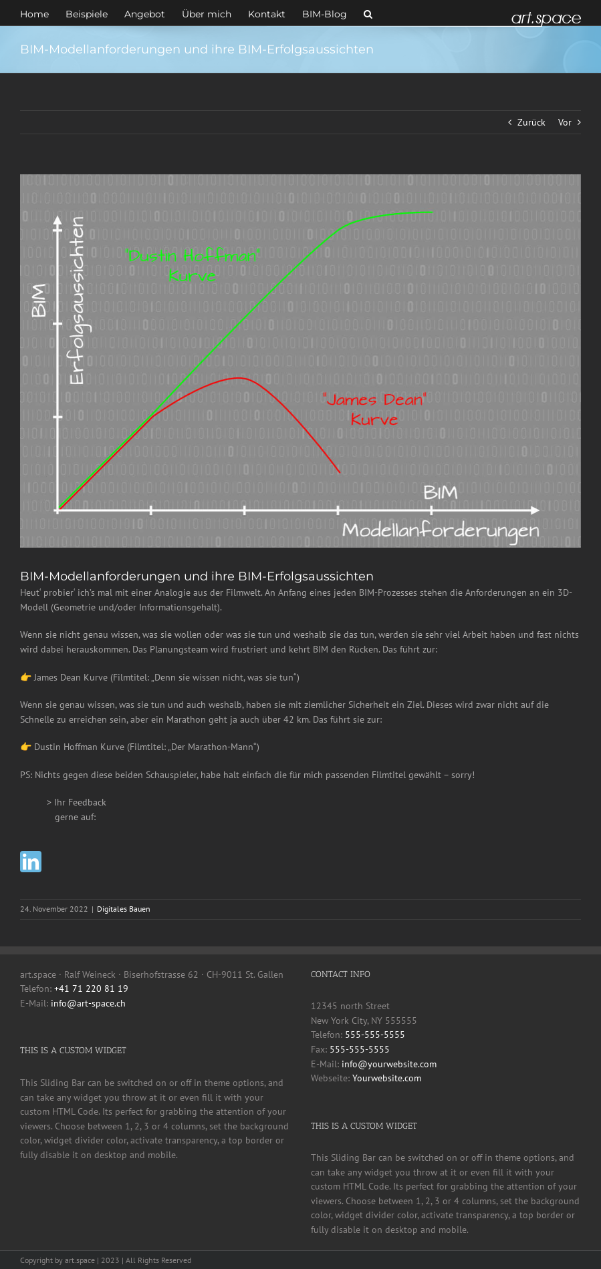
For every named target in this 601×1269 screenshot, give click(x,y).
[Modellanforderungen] (300, 361)
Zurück (531, 122)
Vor (565, 122)
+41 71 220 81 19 (91, 988)
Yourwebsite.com (386, 1078)
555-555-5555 (375, 1035)
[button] (368, 12)
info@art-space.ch (88, 1003)
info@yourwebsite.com (389, 1064)
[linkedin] (30, 861)
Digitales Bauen (123, 909)
